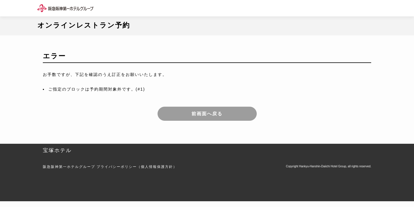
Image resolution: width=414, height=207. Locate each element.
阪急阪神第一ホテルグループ (69, 167)
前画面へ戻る (207, 113)
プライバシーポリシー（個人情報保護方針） (137, 167)
